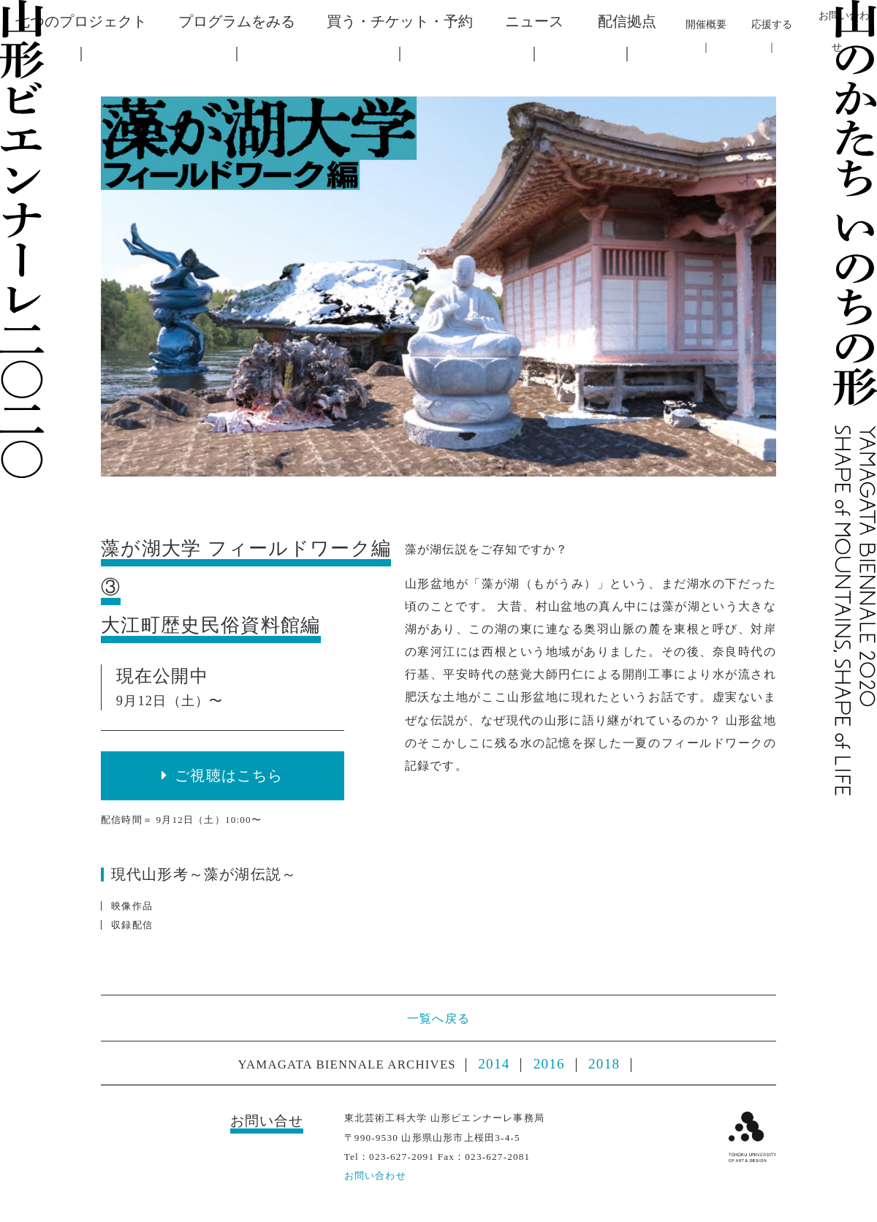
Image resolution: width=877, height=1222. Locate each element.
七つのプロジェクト (81, 21)
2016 (549, 1064)
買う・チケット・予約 (400, 21)
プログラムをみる (236, 21)
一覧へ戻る (438, 1018)
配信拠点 (627, 21)
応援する (771, 24)
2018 (604, 1064)
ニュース (534, 21)
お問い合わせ (375, 1175)
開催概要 (706, 24)
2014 (493, 1064)
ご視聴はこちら (229, 775)
